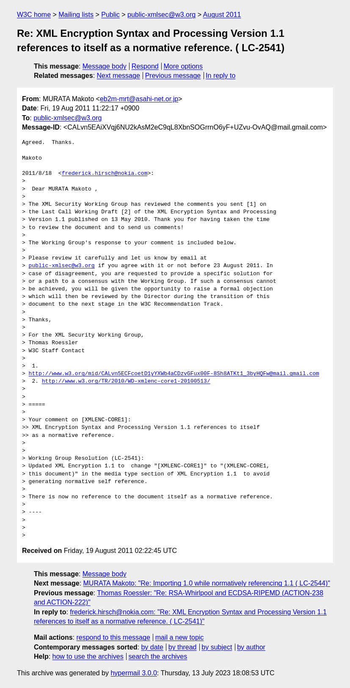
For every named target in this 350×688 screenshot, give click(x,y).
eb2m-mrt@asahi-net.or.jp (139, 98)
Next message (118, 75)
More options (183, 66)
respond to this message (113, 637)
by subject (216, 647)
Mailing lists (76, 14)
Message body (105, 66)
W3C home (34, 14)
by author (251, 647)
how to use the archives (88, 656)
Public (110, 14)
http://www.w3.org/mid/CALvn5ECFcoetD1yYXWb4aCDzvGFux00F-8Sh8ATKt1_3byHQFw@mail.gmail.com (174, 374)
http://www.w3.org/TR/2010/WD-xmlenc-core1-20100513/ (126, 381)
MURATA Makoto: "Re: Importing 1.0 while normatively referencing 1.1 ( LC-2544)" (206, 583)
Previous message (173, 75)
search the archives (158, 656)
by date (152, 647)
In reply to (220, 75)
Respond (145, 66)
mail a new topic (179, 637)
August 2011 (222, 14)
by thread (182, 647)
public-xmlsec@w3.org (161, 14)
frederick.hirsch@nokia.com (105, 173)
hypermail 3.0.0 (133, 673)
